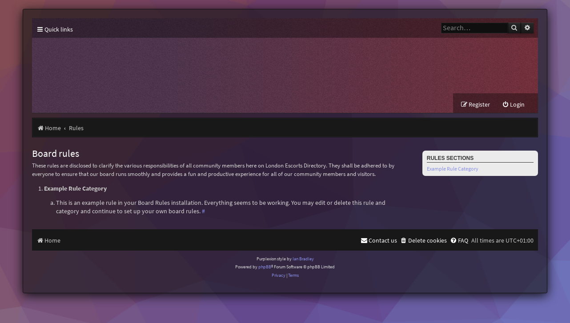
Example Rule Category (452, 168)
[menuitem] (513, 105)
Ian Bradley (303, 259)
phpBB (264, 267)
